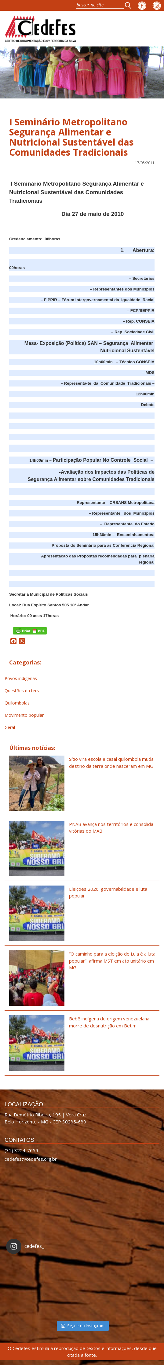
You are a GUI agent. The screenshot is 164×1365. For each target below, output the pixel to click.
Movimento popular (24, 715)
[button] (130, 5)
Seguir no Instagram (82, 1325)
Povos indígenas (21, 678)
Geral (10, 727)
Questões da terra (23, 691)
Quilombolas (17, 703)
